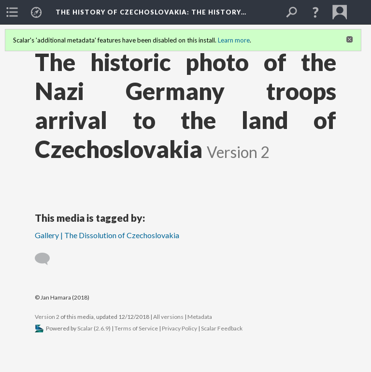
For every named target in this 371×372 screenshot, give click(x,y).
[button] (315, 12)
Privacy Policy (179, 328)
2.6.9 (102, 328)
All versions (168, 316)
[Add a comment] (46, 259)
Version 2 (47, 316)
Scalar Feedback (222, 328)
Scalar (85, 328)
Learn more (234, 40)
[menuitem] (12, 12)
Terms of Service (136, 328)
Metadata (199, 316)
